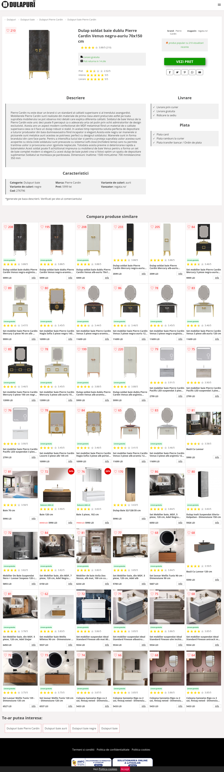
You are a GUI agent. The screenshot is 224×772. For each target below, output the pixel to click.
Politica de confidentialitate (113, 749)
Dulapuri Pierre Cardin (51, 19)
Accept (125, 769)
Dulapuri (11, 19)
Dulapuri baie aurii (56, 728)
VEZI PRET (184, 61)
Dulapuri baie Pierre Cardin (81, 19)
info (33, 277)
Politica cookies (141, 749)
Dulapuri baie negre (84, 728)
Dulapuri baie (27, 19)
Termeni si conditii (83, 749)
